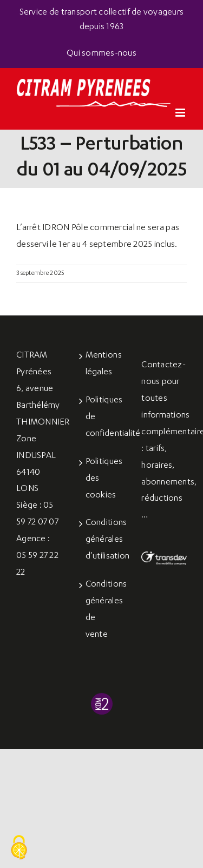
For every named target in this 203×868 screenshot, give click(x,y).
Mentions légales (102, 364)
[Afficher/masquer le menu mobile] (181, 112)
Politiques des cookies (102, 479)
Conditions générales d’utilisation (102, 540)
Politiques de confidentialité (102, 417)
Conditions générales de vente (102, 610)
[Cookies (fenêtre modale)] (19, 848)
